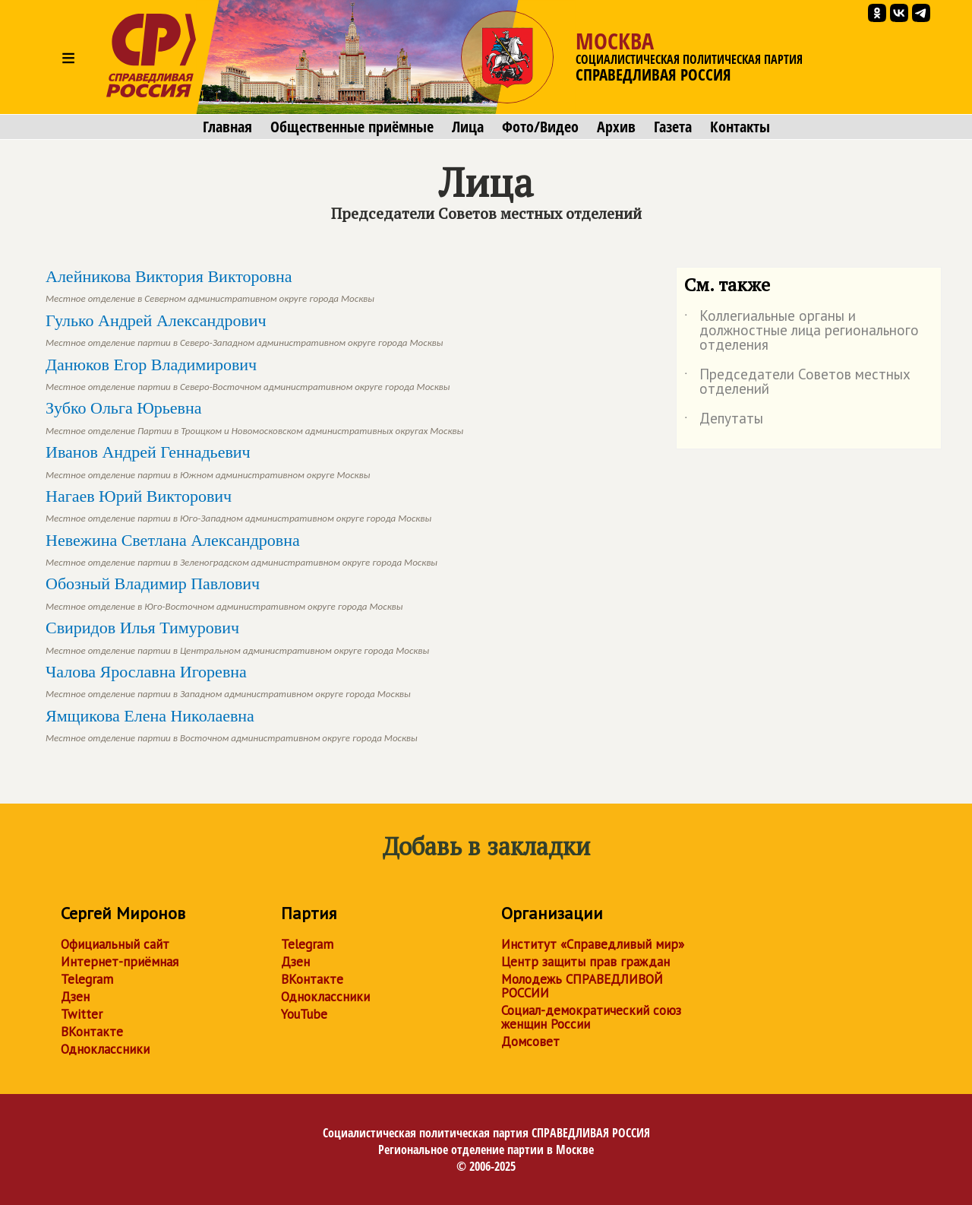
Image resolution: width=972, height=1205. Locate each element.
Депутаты (723, 421)
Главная (227, 127)
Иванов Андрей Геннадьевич (208, 461)
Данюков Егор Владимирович (248, 373)
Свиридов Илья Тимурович (237, 636)
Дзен (75, 997)
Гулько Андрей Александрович (244, 329)
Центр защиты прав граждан (585, 962)
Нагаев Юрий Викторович (238, 505)
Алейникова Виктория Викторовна (210, 285)
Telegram (87, 979)
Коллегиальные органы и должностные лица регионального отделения (801, 331)
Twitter (82, 1014)
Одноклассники (105, 1049)
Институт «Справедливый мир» (592, 944)
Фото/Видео (540, 127)
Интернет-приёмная (119, 962)
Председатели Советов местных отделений (797, 382)
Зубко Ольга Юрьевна (254, 417)
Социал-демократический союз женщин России (591, 1017)
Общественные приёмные (352, 127)
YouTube (304, 1014)
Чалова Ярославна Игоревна (228, 680)
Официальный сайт (115, 944)
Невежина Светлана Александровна (241, 549)
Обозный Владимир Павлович (224, 592)
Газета (673, 127)
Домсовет (530, 1041)
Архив (616, 127)
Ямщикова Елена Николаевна (232, 725)
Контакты (740, 127)
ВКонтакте (92, 1032)
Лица (468, 127)
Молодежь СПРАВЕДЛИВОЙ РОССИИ (582, 986)
